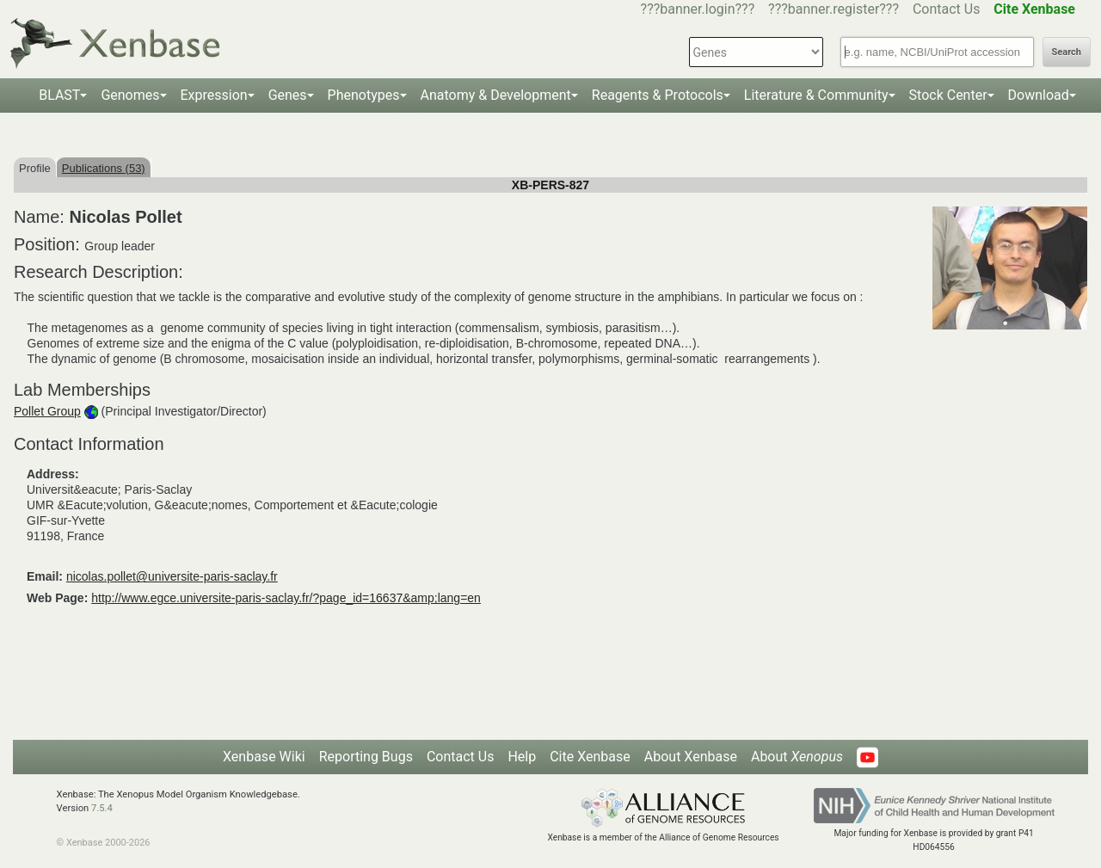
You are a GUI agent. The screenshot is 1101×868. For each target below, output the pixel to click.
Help (521, 756)
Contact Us (947, 9)
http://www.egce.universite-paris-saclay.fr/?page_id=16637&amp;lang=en (286, 598)
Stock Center (948, 95)
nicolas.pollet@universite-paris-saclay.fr (172, 576)
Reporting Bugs (366, 756)
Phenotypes (364, 95)
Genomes (130, 95)
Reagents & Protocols (657, 95)
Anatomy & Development (496, 95)
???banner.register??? (833, 9)
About (797, 756)
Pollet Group (47, 411)
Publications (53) (103, 168)
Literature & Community (816, 95)
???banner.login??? (698, 9)
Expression (214, 95)
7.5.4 (102, 808)
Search (1066, 52)
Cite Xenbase (590, 756)
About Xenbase (690, 756)
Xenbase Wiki (264, 756)
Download (1038, 95)
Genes (287, 95)
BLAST (59, 95)
